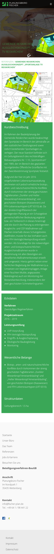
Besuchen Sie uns (11, 462)
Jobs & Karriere (10, 457)
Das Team (7, 446)
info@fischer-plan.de (12, 503)
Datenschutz (12, 549)
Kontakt (9, 537)
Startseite (7, 435)
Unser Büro (8, 440)
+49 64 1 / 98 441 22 (17, 507)
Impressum (11, 543)
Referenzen (7, 61)
